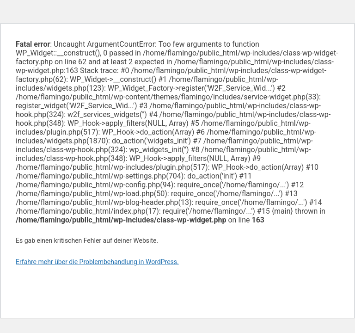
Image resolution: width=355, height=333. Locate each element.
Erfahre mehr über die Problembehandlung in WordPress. (97, 261)
